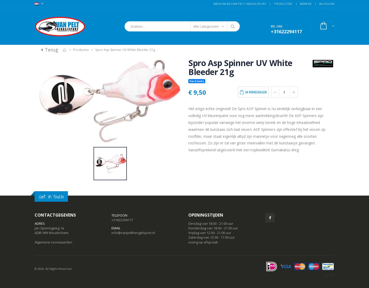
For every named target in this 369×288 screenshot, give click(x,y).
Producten (81, 50)
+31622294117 (122, 220)
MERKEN (306, 4)
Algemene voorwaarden (53, 242)
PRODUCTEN (283, 4)
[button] (326, 26)
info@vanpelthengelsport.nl (133, 232)
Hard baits (196, 81)
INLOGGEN (326, 4)
